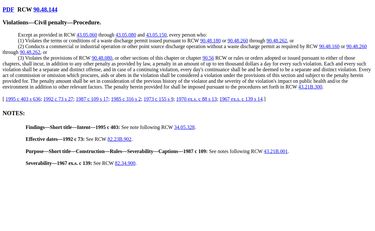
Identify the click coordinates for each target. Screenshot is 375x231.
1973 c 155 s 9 (158, 99)
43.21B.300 (310, 87)
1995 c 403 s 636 (22, 99)
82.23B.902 (120, 139)
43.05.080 (126, 35)
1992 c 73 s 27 (58, 99)
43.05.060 (87, 35)
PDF (8, 9)
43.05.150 (156, 35)
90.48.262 (276, 40)
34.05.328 (184, 127)
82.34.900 (125, 163)
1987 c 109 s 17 (92, 99)
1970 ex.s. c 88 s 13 (196, 99)
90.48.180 (210, 40)
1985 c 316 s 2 (126, 99)
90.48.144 (45, 9)
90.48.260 (237, 40)
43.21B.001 (276, 151)
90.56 (208, 58)
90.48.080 (102, 58)
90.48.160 (329, 46)
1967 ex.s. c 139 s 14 (241, 99)
